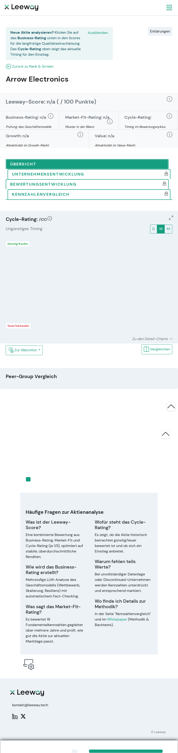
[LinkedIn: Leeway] (15, 716)
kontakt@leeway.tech (30, 705)
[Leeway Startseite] (21, 6)
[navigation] (169, 8)
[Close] (75, 751)
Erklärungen (160, 31)
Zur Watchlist (23, 350)
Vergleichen (157, 349)
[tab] (87, 164)
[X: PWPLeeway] (23, 716)
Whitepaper (117, 619)
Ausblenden (98, 32)
